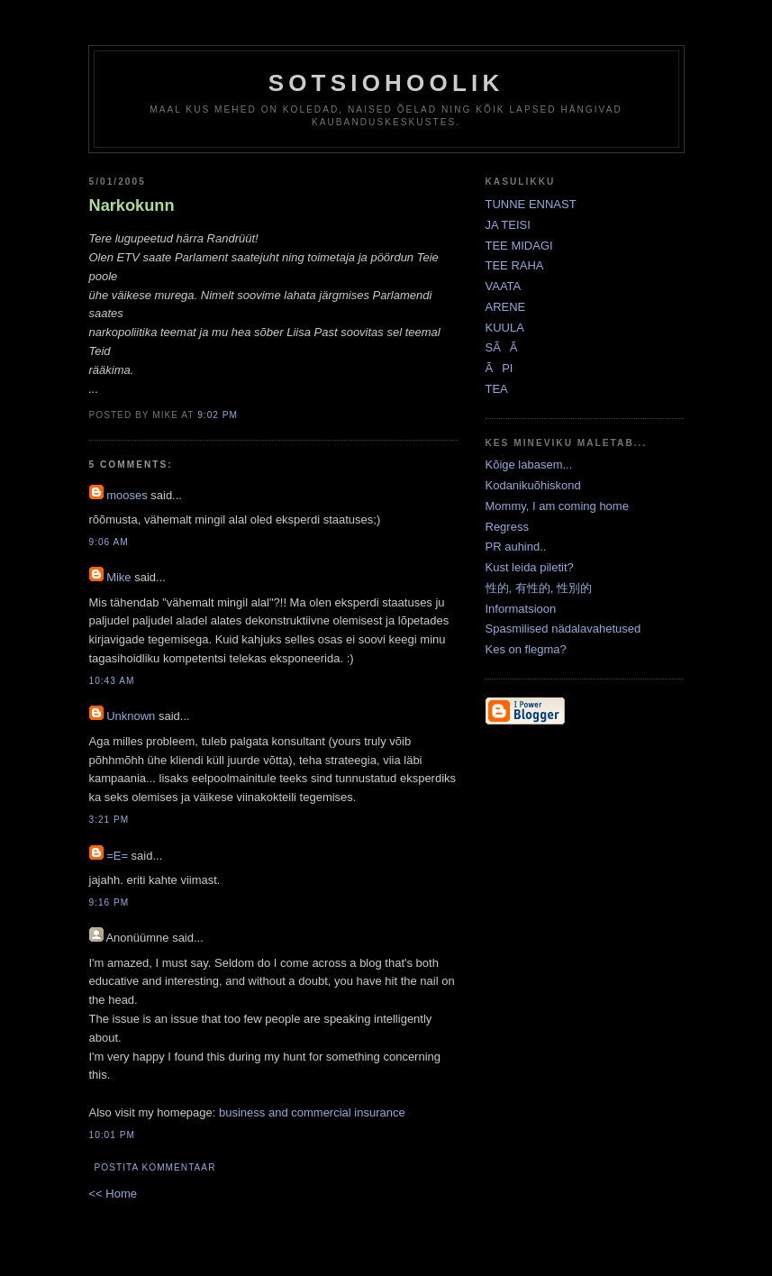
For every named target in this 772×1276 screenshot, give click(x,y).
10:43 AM (112, 681)
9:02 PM (217, 415)
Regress (507, 526)
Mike (118, 577)
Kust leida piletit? (530, 567)
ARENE (506, 307)
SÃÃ (506, 347)
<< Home (113, 1193)
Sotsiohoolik (386, 82)
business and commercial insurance (312, 1112)
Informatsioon (521, 608)
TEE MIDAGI (519, 245)
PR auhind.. (516, 546)
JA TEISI (508, 225)
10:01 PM (112, 1135)
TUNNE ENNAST (531, 204)
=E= (117, 855)
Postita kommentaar (155, 1167)
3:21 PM (109, 820)
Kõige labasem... (529, 464)
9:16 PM (109, 902)
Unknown (130, 716)
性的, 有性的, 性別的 (539, 588)
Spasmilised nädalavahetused (563, 628)
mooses (127, 495)
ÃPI (499, 368)
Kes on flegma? (526, 649)
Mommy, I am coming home (557, 506)
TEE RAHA (515, 265)
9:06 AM (109, 542)
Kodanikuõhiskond (533, 485)
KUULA (505, 327)
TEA (497, 389)
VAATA (504, 286)
